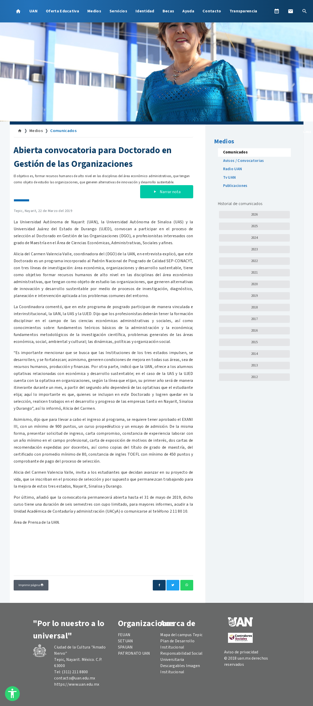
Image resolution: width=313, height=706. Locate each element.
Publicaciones (235, 185)
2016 (254, 330)
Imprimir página (31, 585)
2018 (254, 307)
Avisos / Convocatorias (243, 160)
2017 (254, 319)
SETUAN (125, 641)
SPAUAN (125, 647)
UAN (33, 11)
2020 (254, 284)
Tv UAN (229, 177)
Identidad (145, 11)
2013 (254, 365)
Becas (168, 11)
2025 (254, 226)
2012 (254, 377)
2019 (254, 295)
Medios (94, 11)
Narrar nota (167, 192)
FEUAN (124, 635)
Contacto (211, 11)
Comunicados (63, 131)
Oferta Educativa (62, 11)
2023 (254, 249)
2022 (254, 261)
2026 (254, 214)
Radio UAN (232, 169)
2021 (254, 272)
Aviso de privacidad (241, 652)
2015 (254, 342)
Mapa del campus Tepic (181, 635)
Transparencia (243, 11)
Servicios (118, 11)
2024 (254, 237)
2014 (254, 353)
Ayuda (188, 11)
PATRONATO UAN (134, 653)
